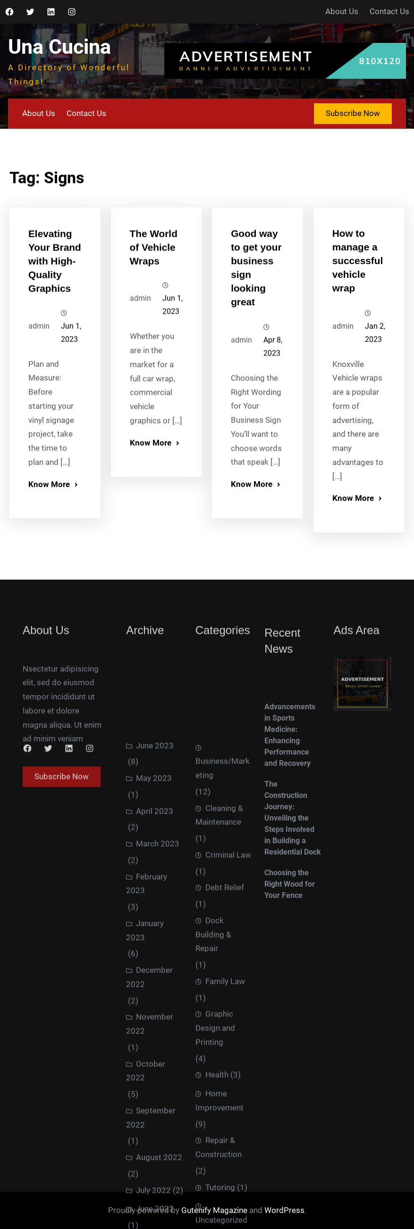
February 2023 (146, 1051)
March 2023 (157, 1012)
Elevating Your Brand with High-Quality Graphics (54, 271)
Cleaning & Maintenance (219, 986)
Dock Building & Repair (213, 1106)
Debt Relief (224, 1058)
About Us (341, 11)
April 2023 (154, 979)
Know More (49, 494)
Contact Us (389, 11)
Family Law (225, 1152)
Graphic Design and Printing (215, 1199)
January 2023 (145, 1099)
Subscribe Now (353, 113)
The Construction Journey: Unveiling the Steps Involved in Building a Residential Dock (292, 886)
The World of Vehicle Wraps (153, 256)
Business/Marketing (222, 939)
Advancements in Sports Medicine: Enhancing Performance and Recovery (289, 804)
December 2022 (149, 1145)
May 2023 (154, 946)
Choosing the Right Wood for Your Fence (289, 953)
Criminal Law (228, 1026)
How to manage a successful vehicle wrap (357, 272)
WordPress (284, 1210)
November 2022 (149, 1192)
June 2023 (155, 913)
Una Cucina (59, 46)
